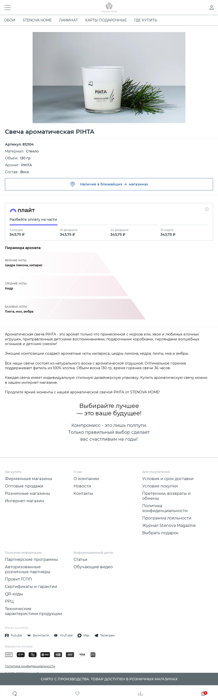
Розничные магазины (27, 493)
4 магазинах (136, 184)
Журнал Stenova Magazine (169, 525)
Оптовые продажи (24, 486)
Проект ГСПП (18, 579)
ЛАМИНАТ (68, 20)
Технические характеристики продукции (33, 611)
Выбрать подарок (160, 533)
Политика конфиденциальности (165, 508)
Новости (82, 486)
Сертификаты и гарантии (31, 586)
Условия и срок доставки (168, 478)
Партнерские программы (31, 559)
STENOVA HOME (37, 20)
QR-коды (14, 594)
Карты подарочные (106, 20)
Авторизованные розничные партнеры (27, 569)
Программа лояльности (166, 518)
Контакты (83, 493)
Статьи (80, 559)
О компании (86, 478)
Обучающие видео (93, 567)
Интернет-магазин (24, 501)
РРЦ (9, 601)
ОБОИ (9, 20)
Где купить (145, 20)
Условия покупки (160, 486)
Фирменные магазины (28, 478)
